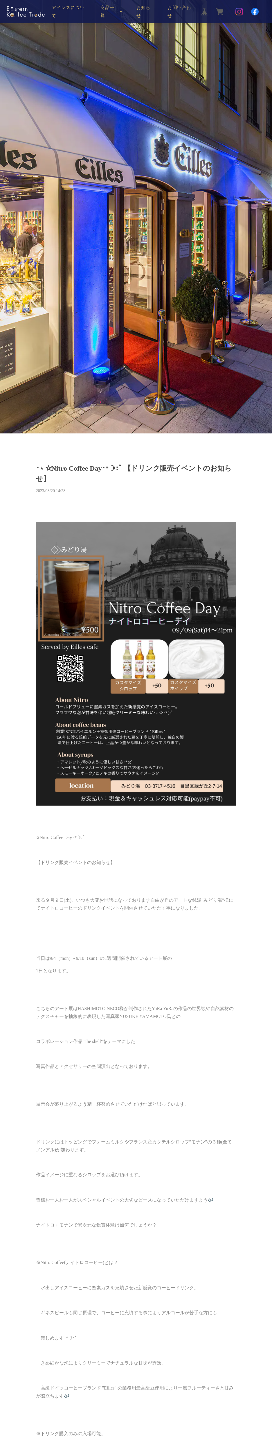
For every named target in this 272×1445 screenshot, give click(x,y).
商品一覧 (107, 11)
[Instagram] (239, 11)
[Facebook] (254, 11)
